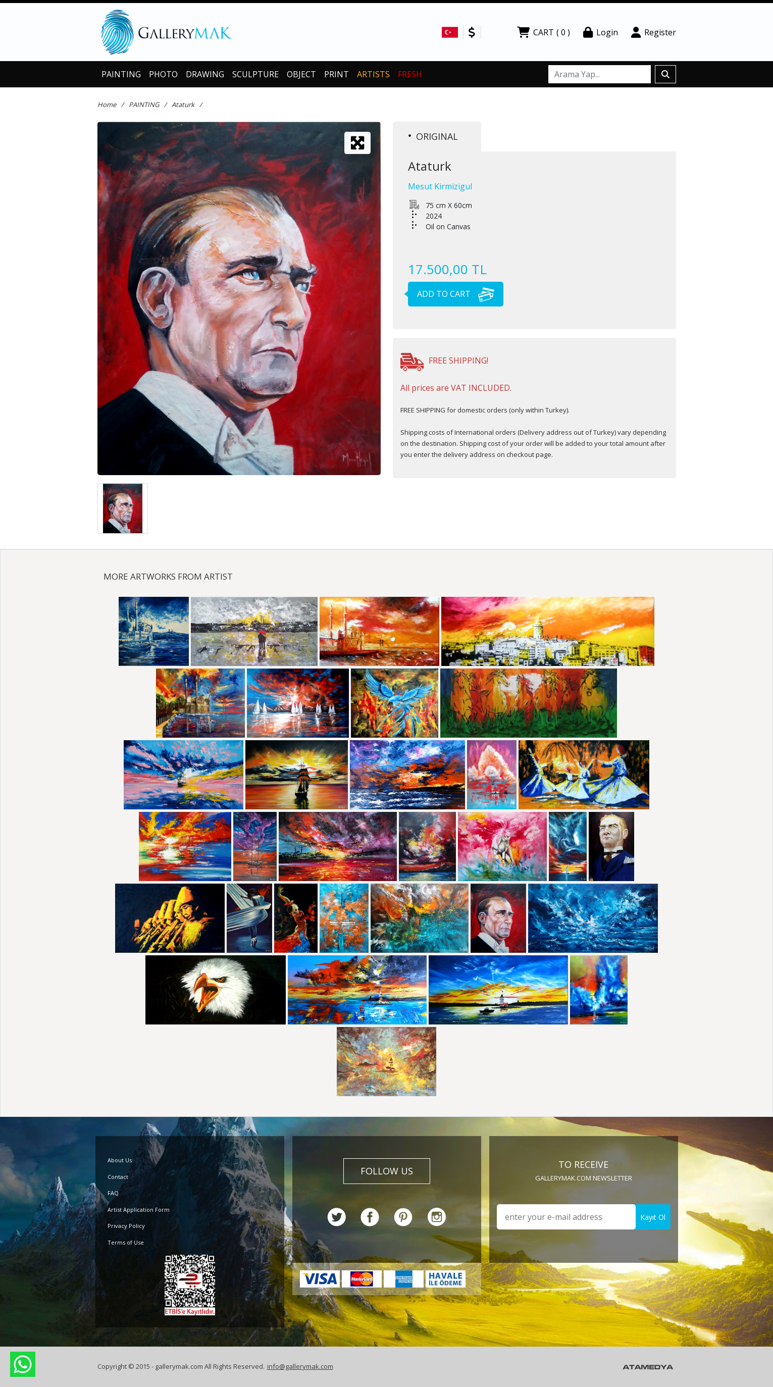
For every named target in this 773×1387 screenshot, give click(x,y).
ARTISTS (373, 74)
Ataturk (183, 104)
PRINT (336, 74)
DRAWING (205, 74)
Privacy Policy (126, 1225)
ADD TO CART (451, 293)
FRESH (410, 74)
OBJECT (301, 74)
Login (600, 32)
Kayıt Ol (652, 1217)
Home (106, 104)
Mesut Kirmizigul (440, 186)
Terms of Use (126, 1242)
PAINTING (121, 74)
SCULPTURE (255, 74)
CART (543, 32)
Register (653, 32)
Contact (118, 1176)
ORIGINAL (433, 136)
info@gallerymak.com (300, 1366)
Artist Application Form (139, 1209)
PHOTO (163, 74)
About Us (120, 1160)
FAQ (113, 1193)
